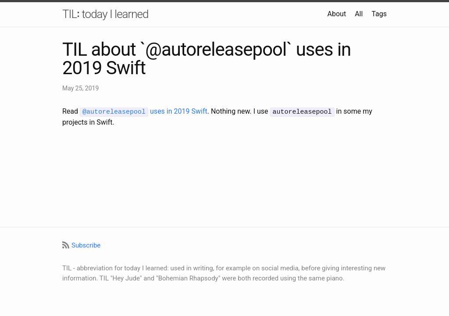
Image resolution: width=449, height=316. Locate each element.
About (337, 14)
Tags (379, 14)
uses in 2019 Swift (143, 111)
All (359, 14)
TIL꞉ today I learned (105, 14)
